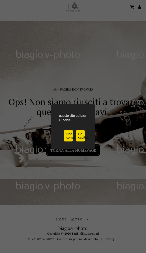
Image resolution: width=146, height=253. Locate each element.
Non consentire (69, 136)
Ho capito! (81, 136)
